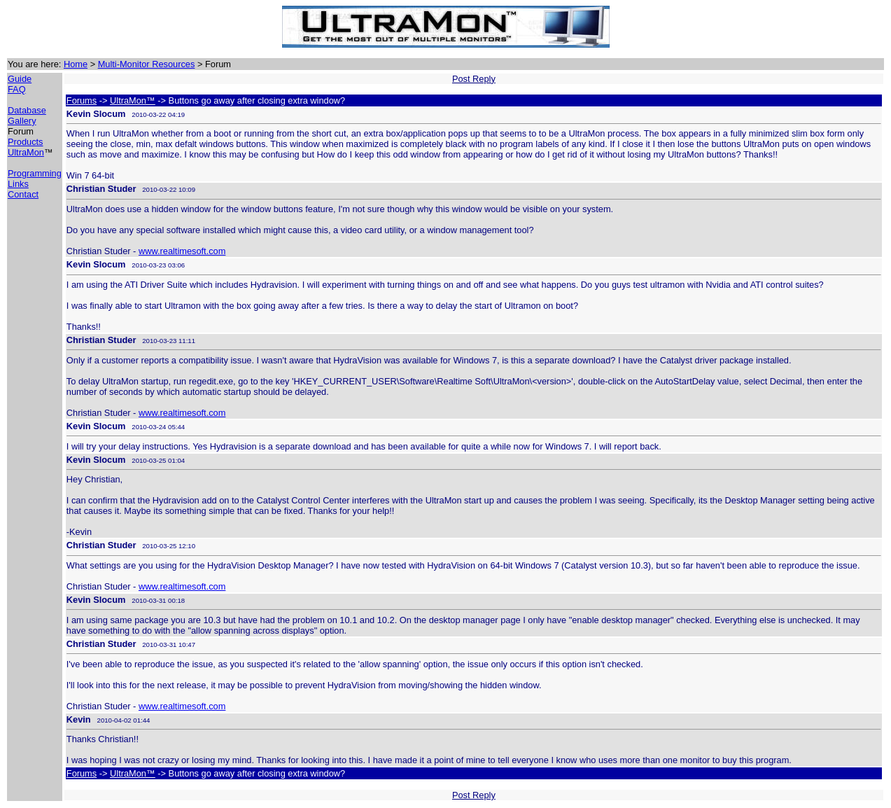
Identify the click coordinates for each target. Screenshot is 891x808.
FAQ (17, 89)
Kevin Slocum (96, 114)
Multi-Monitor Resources (146, 64)
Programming (35, 173)
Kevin (78, 719)
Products (25, 142)
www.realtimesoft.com (182, 251)
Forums (81, 100)
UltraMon (26, 152)
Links (18, 184)
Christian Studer (101, 188)
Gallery (22, 121)
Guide (19, 79)
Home (75, 64)
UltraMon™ (132, 100)
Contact (23, 194)
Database (27, 110)
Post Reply (474, 79)
